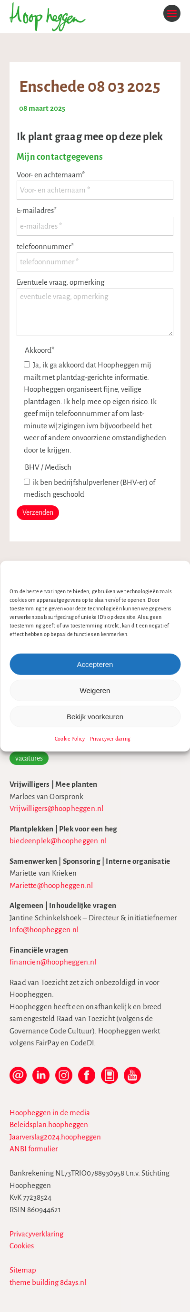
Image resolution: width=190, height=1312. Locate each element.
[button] (175, 573)
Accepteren (95, 664)
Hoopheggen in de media (50, 1113)
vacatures (29, 758)
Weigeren (95, 690)
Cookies (22, 1246)
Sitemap (23, 1270)
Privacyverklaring (110, 739)
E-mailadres (37, 210)
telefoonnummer (45, 246)
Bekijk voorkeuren (95, 716)
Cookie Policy (70, 739)
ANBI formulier (34, 1149)
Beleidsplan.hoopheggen (49, 1124)
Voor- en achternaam (51, 175)
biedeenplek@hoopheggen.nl (58, 841)
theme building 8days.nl (48, 1282)
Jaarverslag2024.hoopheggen (55, 1137)
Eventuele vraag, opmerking (60, 282)
